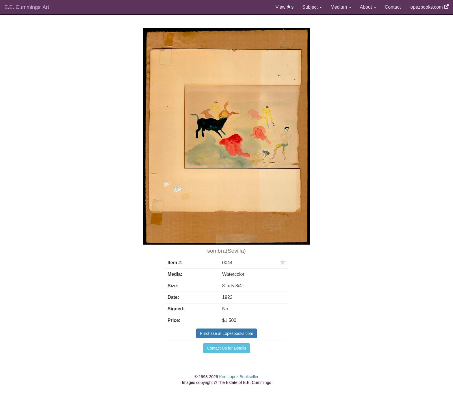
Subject (312, 7)
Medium (341, 7)
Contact (393, 7)
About (368, 7)
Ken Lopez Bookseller (238, 376)
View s (285, 7)
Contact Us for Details (226, 348)
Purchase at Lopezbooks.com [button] (226, 333)
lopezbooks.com (429, 7)
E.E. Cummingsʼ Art (26, 7)
